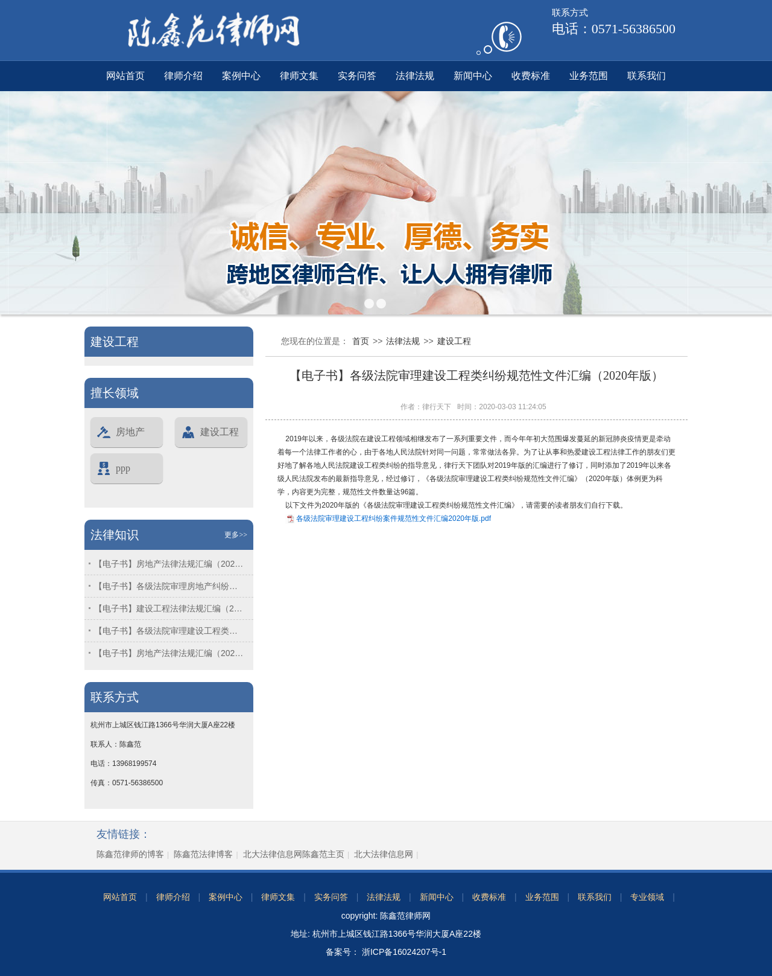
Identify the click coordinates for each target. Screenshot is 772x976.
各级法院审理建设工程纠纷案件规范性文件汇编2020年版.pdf (393, 518)
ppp (113, 468)
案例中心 (241, 76)
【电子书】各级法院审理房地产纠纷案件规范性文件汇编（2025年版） (169, 586)
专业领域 (647, 897)
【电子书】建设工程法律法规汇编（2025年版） (169, 608)
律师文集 (299, 76)
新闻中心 (473, 76)
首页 (360, 341)
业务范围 (588, 76)
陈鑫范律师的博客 (130, 854)
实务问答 (357, 76)
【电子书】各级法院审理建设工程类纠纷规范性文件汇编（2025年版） (169, 631)
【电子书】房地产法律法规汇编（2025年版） (169, 564)
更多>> (235, 535)
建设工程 (210, 432)
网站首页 (125, 76)
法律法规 (415, 76)
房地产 (120, 432)
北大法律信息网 (383, 854)
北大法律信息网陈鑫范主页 (293, 854)
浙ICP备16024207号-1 (402, 952)
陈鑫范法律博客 (203, 854)
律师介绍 (183, 76)
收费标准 (530, 76)
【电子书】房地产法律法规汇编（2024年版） (169, 653)
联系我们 (646, 76)
